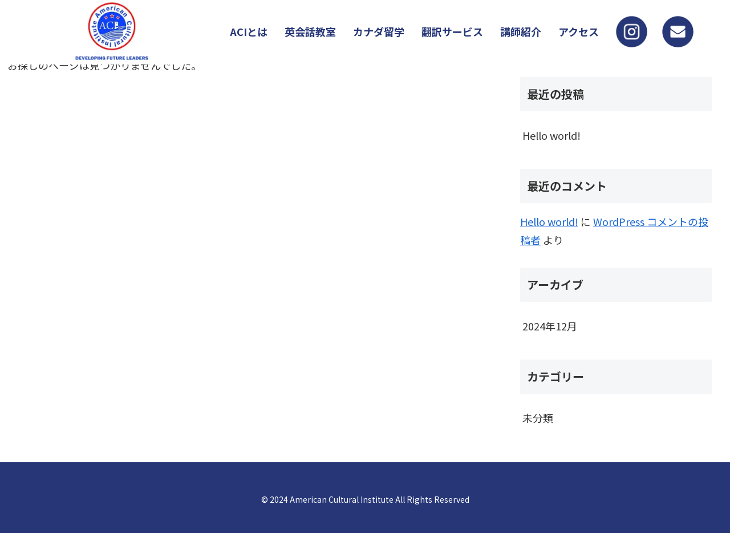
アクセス (578, 31)
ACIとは (248, 31)
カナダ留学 (378, 31)
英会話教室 (310, 31)
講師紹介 (520, 31)
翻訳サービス (452, 31)
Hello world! (551, 135)
